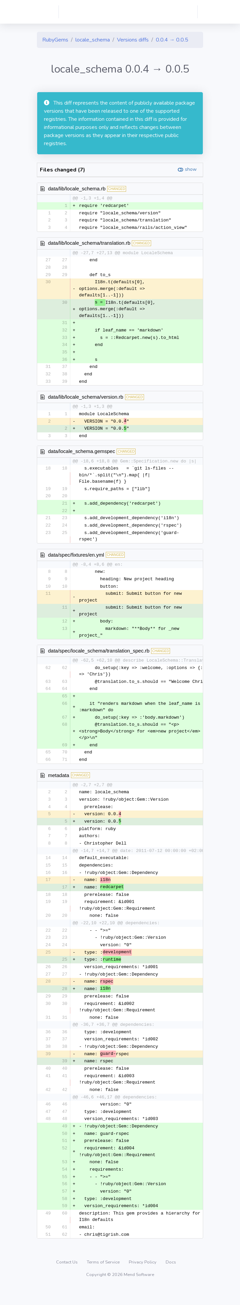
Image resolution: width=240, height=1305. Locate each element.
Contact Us (67, 1279)
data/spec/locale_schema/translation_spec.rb (98, 657)
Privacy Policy (143, 1279)
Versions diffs (133, 40)
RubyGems (55, 40)
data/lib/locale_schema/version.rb (85, 400)
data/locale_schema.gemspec (81, 455)
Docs (171, 1279)
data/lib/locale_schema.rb (76, 188)
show (191, 169)
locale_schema (92, 40)
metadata (58, 782)
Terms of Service (104, 1279)
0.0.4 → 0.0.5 (172, 40)
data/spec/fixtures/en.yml (76, 560)
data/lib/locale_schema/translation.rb (89, 244)
